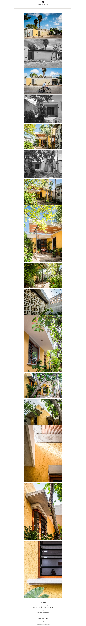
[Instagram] (43, 621)
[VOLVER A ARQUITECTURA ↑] (43, 618)
